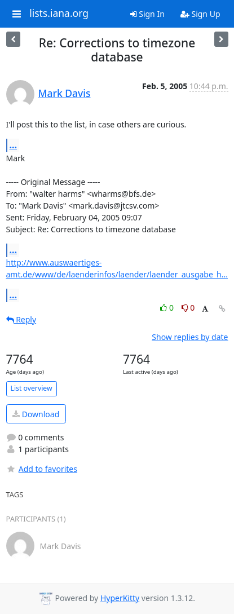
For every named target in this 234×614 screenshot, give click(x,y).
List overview (31, 388)
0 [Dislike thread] (188, 307)
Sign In (147, 13)
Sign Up (200, 13)
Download (35, 414)
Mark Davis (64, 93)
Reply (21, 319)
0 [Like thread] (167, 307)
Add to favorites (41, 468)
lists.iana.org (59, 13)
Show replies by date (190, 337)
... (13, 145)
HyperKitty (119, 598)
